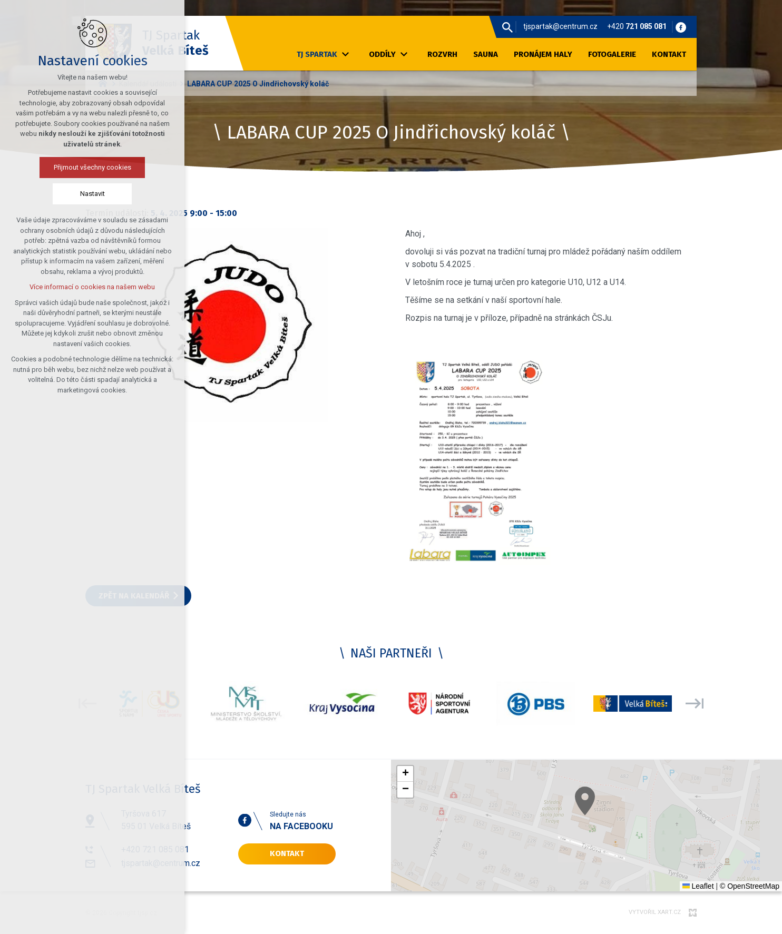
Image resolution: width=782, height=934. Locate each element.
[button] (662, 854)
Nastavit (91, 194)
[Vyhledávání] (507, 27)
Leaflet (698, 886)
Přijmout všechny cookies (91, 167)
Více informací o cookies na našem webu (91, 287)
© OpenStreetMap (749, 886)
